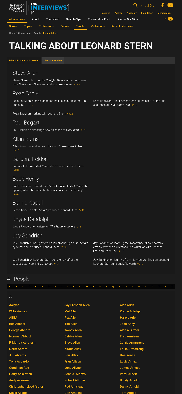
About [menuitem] (35, 19)
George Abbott (19, 330)
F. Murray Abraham (22, 342)
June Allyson (73, 367)
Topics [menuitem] (28, 26)
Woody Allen (73, 330)
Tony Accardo (19, 361)
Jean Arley (127, 324)
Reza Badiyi (26, 93)
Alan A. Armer (129, 330)
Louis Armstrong (132, 349)
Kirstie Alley (72, 349)
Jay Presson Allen (77, 305)
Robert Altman (74, 380)
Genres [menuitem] (64, 26)
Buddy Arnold (129, 380)
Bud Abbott (17, 324)
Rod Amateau (73, 386)
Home (12, 33)
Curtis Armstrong (132, 342)
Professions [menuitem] (46, 26)
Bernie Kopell (28, 203)
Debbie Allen (73, 336)
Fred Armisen (129, 336)
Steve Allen (25, 73)
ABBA (13, 317)
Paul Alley (71, 355)
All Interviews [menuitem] (17, 19)
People (37, 33)
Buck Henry (26, 179)
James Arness (130, 367)
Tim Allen (70, 324)
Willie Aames (18, 311)
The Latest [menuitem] (52, 19)
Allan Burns (26, 139)
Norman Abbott (20, 336)
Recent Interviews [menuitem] (122, 26)
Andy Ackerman (20, 380)
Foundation (147, 13)
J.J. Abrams (17, 355)
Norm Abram (18, 349)
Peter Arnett (128, 374)
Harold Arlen (128, 317)
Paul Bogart (26, 123)
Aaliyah (14, 305)
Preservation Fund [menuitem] (99, 19)
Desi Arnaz (127, 355)
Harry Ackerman (20, 374)
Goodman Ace (19, 367)
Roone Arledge (130, 311)
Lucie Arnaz (128, 361)
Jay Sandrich (28, 235)
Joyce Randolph (31, 219)
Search (148, 5)
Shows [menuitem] (13, 26)
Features (105, 13)
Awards (118, 13)
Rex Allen (70, 317)
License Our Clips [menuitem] (127, 19)
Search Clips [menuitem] (73, 19)
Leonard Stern (50, 33)
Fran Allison (72, 361)
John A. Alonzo (75, 374)
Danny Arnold (129, 386)
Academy (132, 13)
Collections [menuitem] (98, 26)
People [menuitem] (80, 26)
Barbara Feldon (30, 159)
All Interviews (24, 33)
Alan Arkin (127, 305)
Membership (164, 13)
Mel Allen (70, 311)
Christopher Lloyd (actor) (27, 386)
